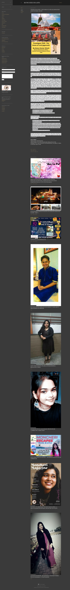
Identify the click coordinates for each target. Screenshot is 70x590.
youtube (3, 50)
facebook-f (3, 47)
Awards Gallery (4, 25)
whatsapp (3, 108)
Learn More (3, 100)
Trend (22, 12)
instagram (3, 51)
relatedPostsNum (4, 61)
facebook (3, 106)
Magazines (3, 40)
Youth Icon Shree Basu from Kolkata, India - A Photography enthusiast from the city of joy (44, 507)
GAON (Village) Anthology (38, 239)
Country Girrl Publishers (5, 14)
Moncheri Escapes (32, 3)
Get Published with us (5, 38)
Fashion (3, 15)
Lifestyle (22, 11)
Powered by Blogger (41, 584)
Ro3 (2, 24)
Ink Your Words (4, 21)
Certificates (3, 27)
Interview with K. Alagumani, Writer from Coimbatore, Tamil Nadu (43, 429)
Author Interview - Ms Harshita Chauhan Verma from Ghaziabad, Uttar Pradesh (45, 576)
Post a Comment (35, 183)
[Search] (60, 3)
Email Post (34, 149)
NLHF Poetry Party (5, 41)
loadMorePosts (4, 58)
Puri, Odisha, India (35, 151)
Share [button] (31, 149)
